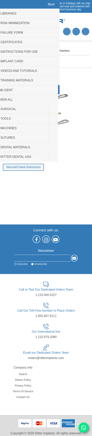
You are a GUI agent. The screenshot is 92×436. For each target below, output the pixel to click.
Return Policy (23, 379)
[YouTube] (55, 239)
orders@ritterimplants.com (46, 358)
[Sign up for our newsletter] (42, 258)
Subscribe (22, 264)
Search (23, 374)
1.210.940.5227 (45, 295)
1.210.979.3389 (45, 337)
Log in (76, 31)
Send (74, 258)
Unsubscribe (40, 264)
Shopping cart (24, 36)
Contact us (23, 397)
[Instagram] (46, 239)
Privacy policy (23, 385)
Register (67, 31)
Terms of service (23, 391)
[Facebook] (36, 239)
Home (6, 50)
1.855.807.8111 (45, 316)
